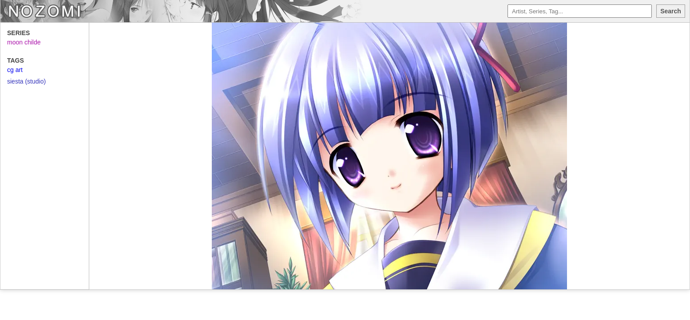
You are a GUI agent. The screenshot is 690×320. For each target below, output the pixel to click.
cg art (15, 69)
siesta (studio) (26, 81)
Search (670, 11)
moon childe (24, 42)
